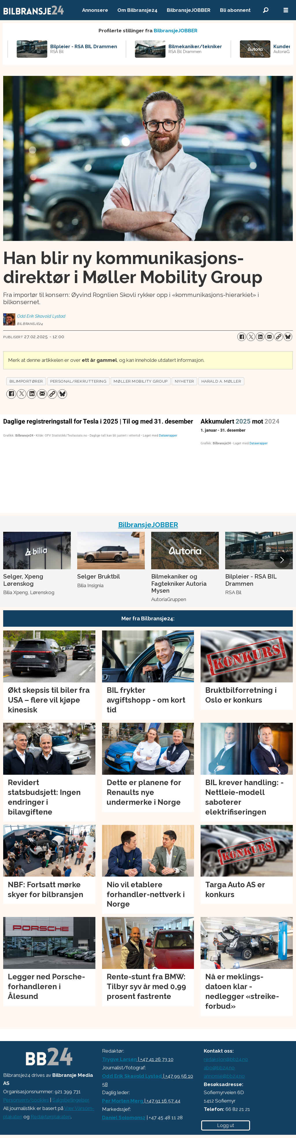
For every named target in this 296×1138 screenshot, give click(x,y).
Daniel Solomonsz (123, 1117)
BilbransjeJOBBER (188, 10)
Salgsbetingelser (70, 1100)
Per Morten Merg (122, 1101)
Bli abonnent (235, 10)
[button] (281, 560)
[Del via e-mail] (269, 336)
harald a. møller (221, 381)
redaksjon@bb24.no (226, 1059)
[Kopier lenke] (278, 336)
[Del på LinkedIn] (260, 336)
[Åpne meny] (286, 10)
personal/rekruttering (78, 381)
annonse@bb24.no (224, 1076)
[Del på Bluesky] (288, 336)
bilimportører (26, 381)
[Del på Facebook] (241, 336)
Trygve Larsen (119, 1059)
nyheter (184, 381)
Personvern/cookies (26, 1100)
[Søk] (266, 10)
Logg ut (225, 1125)
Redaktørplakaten (51, 1117)
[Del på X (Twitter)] (251, 336)
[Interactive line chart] (247, 462)
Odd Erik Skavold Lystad (132, 1076)
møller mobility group (140, 381)
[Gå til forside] (33, 10)
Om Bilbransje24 (137, 10)
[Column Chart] (98, 462)
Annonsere (95, 10)
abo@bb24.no (219, 1067)
